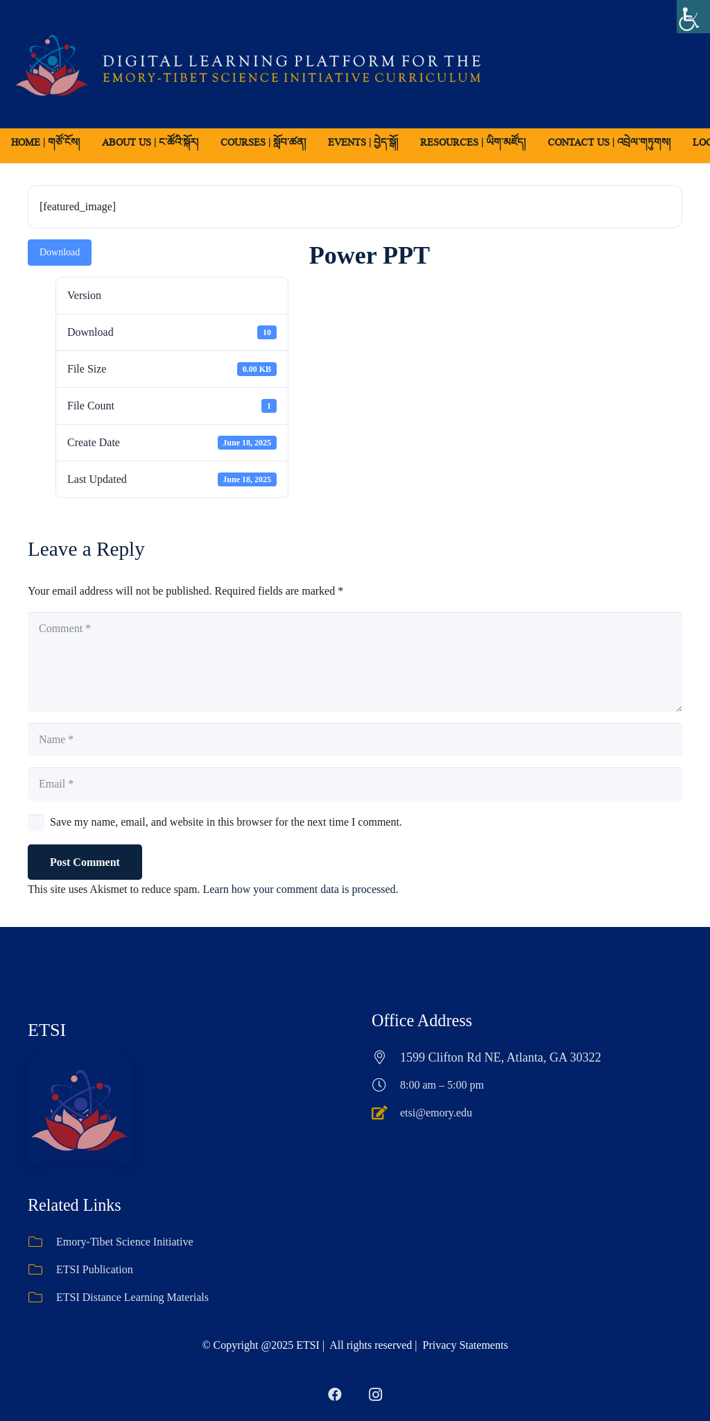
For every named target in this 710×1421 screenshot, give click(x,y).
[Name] (355, 739)
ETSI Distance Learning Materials (132, 1297)
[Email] (355, 784)
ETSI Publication (94, 1269)
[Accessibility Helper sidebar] (693, 16)
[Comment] (355, 662)
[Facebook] (335, 1394)
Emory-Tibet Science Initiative (124, 1242)
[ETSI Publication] (42, 1270)
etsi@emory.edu (436, 1112)
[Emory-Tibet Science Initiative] (42, 1242)
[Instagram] (375, 1394)
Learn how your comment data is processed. (300, 889)
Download (60, 252)
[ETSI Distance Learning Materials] (42, 1297)
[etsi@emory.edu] (386, 1113)
